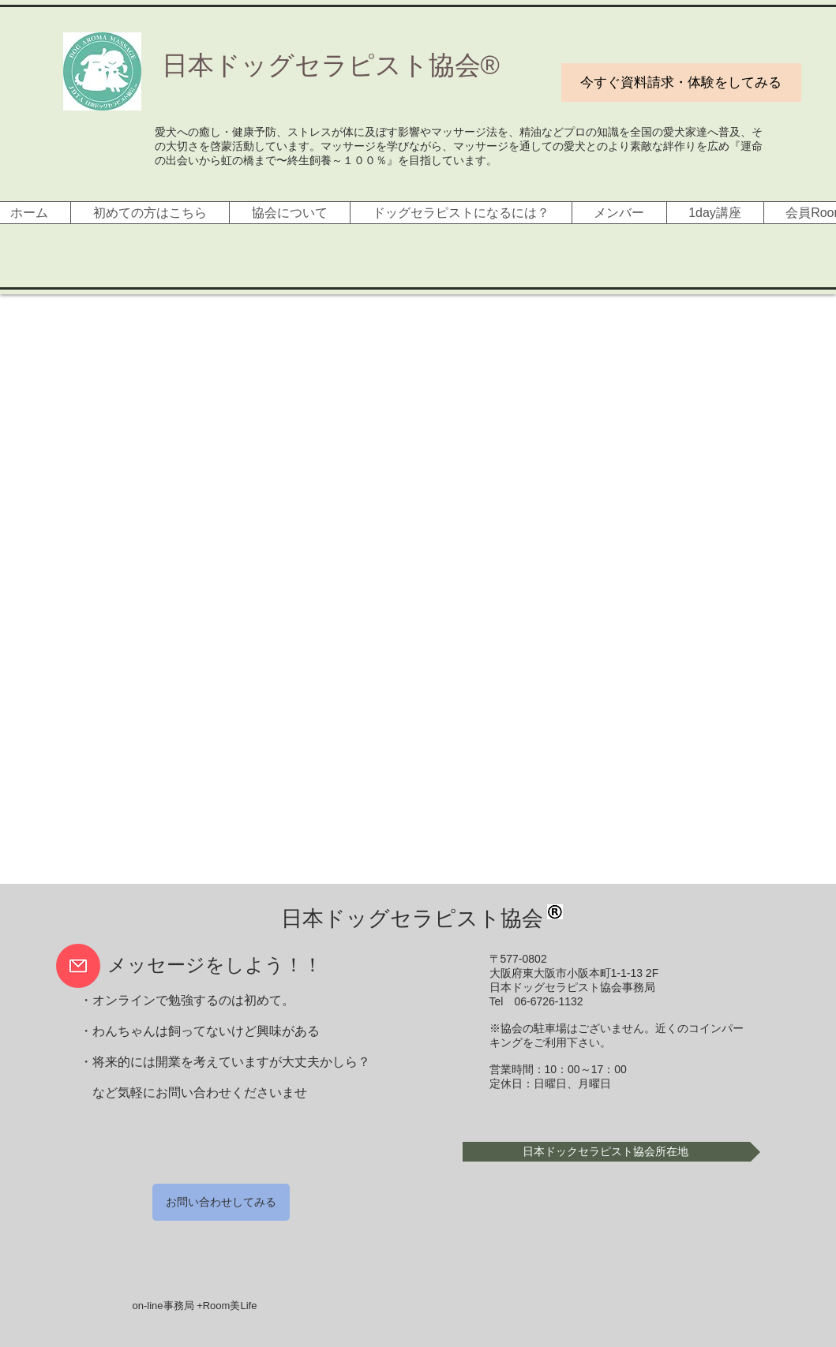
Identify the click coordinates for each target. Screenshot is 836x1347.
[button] (611, 1152)
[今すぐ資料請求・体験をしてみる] (681, 82)
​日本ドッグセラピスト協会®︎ (331, 65)
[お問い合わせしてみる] (221, 1202)
